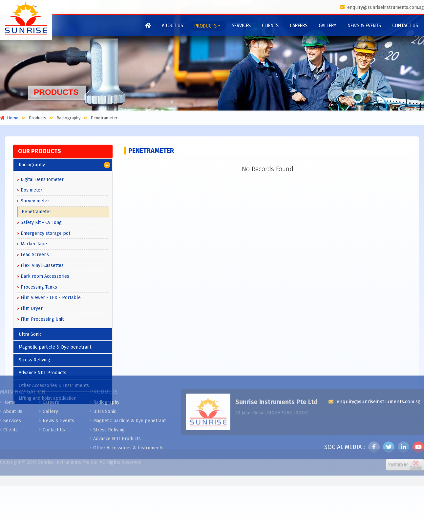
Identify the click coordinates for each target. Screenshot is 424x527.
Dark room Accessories (45, 276)
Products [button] (205, 26)
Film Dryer (32, 308)
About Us (172, 25)
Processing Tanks (39, 287)
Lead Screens (35, 254)
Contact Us (405, 25)
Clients (270, 25)
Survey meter (35, 201)
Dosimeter (31, 190)
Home (7, 359)
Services (241, 25)
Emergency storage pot (45, 233)
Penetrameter (36, 211)
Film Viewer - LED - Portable (51, 297)
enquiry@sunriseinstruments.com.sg (382, 7)
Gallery (327, 25)
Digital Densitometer (42, 179)
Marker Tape (34, 244)
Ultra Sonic (103, 368)
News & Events (364, 25)
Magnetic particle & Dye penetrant (128, 377)
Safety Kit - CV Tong (41, 222)
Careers (298, 25)
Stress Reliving (107, 386)
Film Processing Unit (42, 319)
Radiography (64, 165)
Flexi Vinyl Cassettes (42, 265)
